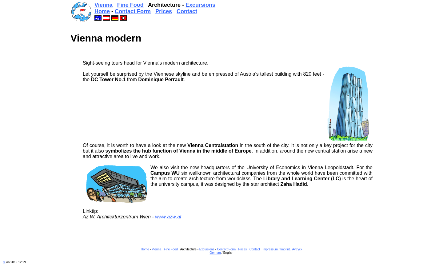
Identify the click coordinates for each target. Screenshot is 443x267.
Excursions (200, 5)
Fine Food (130, 5)
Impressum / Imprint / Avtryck (282, 249)
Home (102, 11)
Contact (187, 11)
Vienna (103, 5)
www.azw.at (168, 216)
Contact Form (133, 11)
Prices (163, 11)
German (215, 252)
